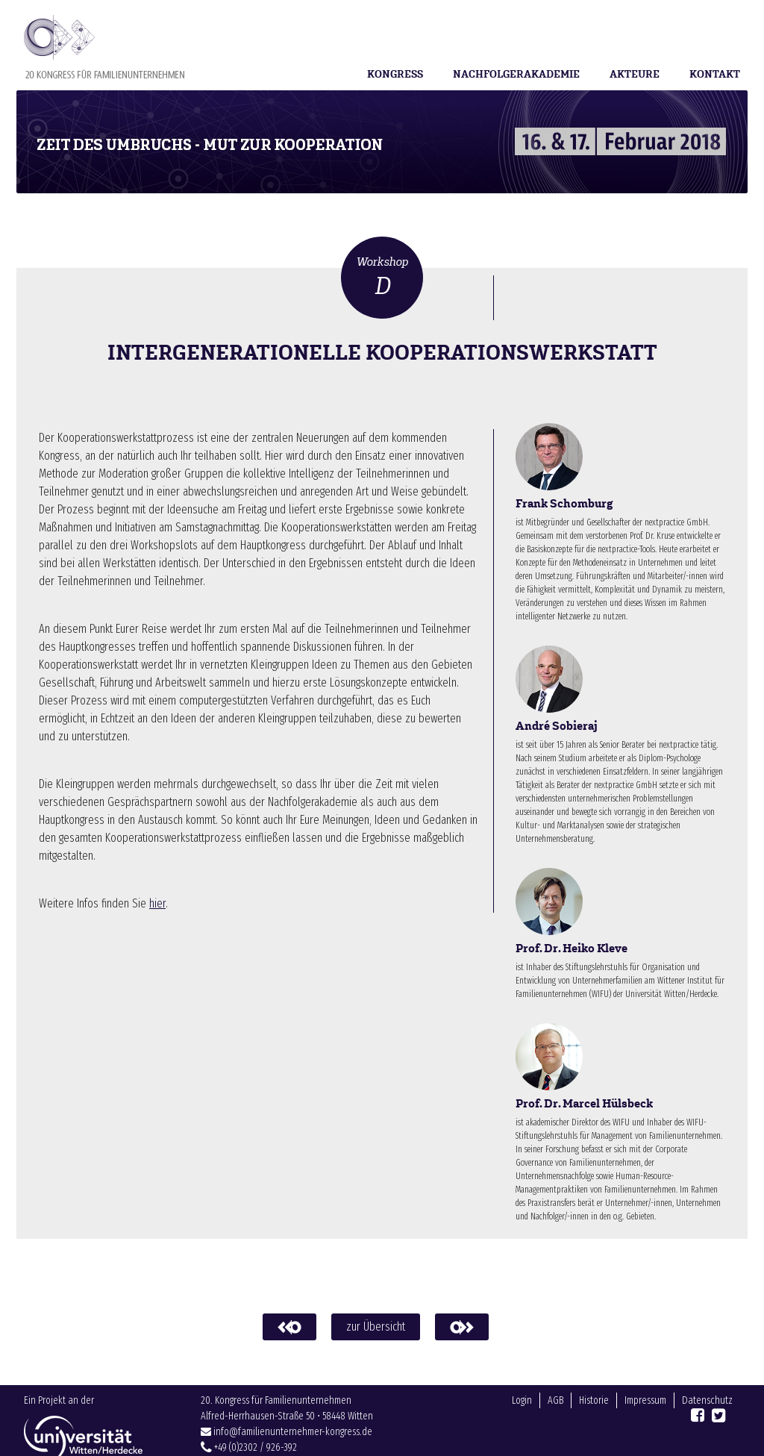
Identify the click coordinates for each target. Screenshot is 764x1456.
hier (157, 903)
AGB (555, 1422)
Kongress (395, 74)
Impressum (645, 1422)
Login (522, 1422)
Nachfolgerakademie (516, 74)
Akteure (635, 74)
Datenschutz (707, 1422)
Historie (594, 1422)
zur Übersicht (375, 1326)
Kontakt (714, 74)
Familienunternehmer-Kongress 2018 (104, 46)
